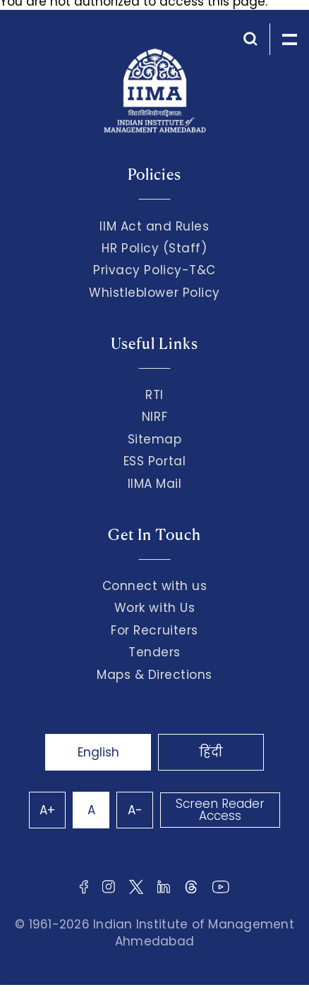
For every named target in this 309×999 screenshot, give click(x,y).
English (98, 752)
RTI (154, 394)
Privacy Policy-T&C (154, 270)
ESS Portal (154, 461)
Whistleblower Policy (154, 292)
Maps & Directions (154, 674)
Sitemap (155, 439)
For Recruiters (154, 630)
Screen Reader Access (220, 809)
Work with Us (154, 607)
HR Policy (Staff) (154, 248)
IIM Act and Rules (154, 226)
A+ (47, 810)
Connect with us (154, 585)
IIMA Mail (155, 483)
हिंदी (211, 752)
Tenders (154, 652)
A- (135, 810)
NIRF (154, 416)
